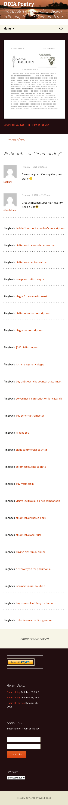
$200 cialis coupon (27, 347)
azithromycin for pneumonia (33, 569)
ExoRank (8, 181)
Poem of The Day (16, 703)
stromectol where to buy (31, 518)
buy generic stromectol (30, 415)
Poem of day (14, 140)
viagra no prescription (29, 330)
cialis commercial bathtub (32, 449)
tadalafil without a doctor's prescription (40, 228)
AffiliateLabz (10, 210)
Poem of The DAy (40, 124)
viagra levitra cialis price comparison (38, 500)
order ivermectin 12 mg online (34, 620)
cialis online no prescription (33, 313)
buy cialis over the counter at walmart (38, 381)
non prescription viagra (30, 279)
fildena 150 (22, 432)
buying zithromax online (30, 552)
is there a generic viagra (30, 364)
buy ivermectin (25, 483)
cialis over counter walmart (32, 262)
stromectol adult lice (28, 535)
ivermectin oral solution (30, 586)
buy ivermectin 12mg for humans (35, 603)
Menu (7, 28)
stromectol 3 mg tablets (31, 466)
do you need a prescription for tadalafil (39, 398)
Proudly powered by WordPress (34, 797)
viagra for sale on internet (31, 296)
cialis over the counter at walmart (36, 245)
